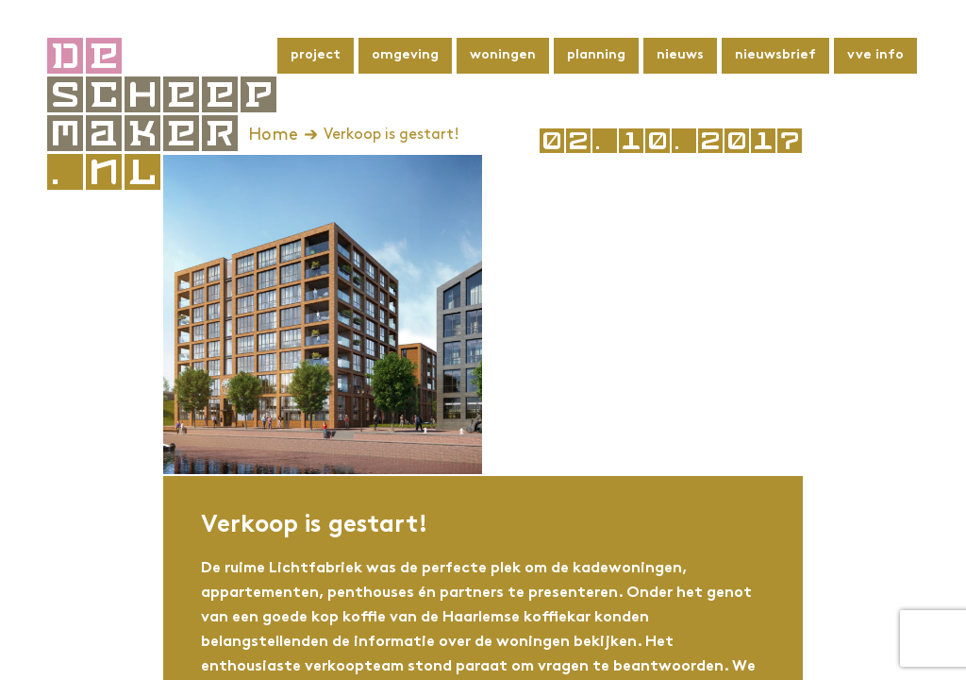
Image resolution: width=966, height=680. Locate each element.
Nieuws (680, 55)
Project (316, 55)
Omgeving (405, 55)
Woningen (503, 55)
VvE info (875, 55)
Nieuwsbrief (775, 55)
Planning (596, 55)
